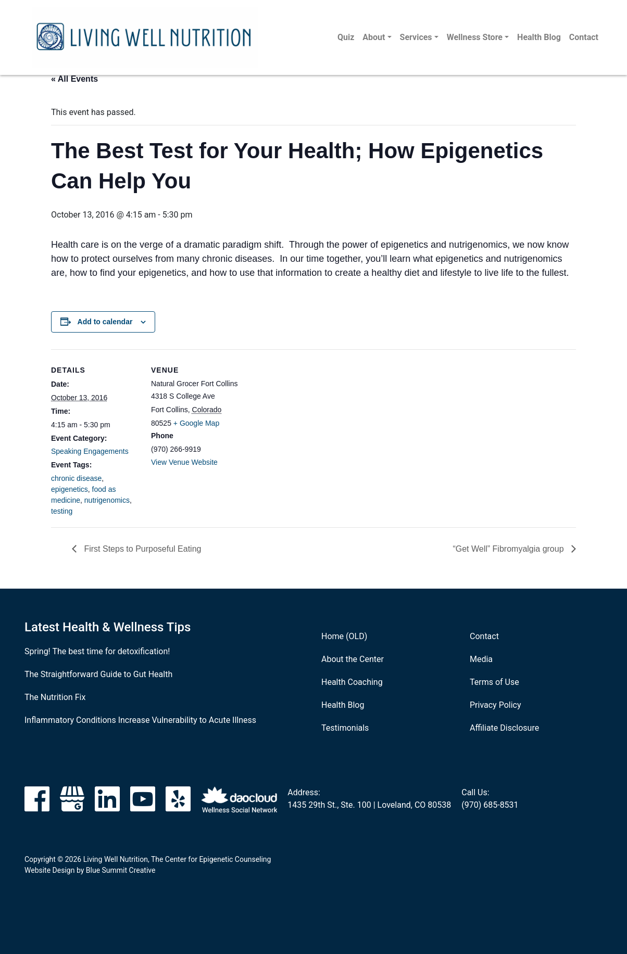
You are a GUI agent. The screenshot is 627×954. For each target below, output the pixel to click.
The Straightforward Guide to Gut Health (98, 674)
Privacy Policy (495, 705)
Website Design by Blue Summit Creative (89, 870)
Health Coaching (352, 682)
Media (481, 659)
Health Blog (539, 37)
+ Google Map (196, 423)
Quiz (345, 37)
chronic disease (76, 478)
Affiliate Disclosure (504, 728)
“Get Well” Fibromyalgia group (509, 548)
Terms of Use (494, 682)
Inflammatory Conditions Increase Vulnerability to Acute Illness (140, 720)
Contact (583, 37)
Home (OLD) (344, 636)
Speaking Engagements (90, 451)
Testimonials (345, 728)
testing (61, 511)
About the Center (352, 659)
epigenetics (69, 489)
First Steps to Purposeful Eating (141, 548)
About (373, 37)
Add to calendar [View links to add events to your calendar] (105, 321)
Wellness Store (475, 37)
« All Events (74, 78)
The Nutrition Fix (54, 697)
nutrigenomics (107, 500)
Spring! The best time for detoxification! (97, 651)
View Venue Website (184, 462)
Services (416, 37)
